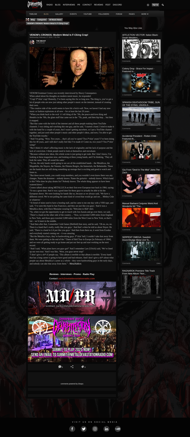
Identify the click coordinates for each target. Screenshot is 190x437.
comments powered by (72, 384)
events (73, 14)
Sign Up (155, 5)
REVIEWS (98, 5)
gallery (59, 14)
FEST (108, 5)
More (145, 14)
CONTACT (87, 5)
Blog (33, 20)
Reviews (54, 274)
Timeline (33, 14)
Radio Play (88, 274)
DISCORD (117, 5)
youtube (87, 14)
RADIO (50, 5)
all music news (55, 20)
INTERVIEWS (69, 5)
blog (46, 14)
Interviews (66, 274)
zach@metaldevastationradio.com (76, 278)
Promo (77, 274)
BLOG (57, 5)
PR (78, 5)
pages (132, 14)
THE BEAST (41, 41)
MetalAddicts (75, 263)
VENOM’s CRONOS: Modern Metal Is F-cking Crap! (47, 23)
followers (104, 14)
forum (119, 14)
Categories (42, 20)
